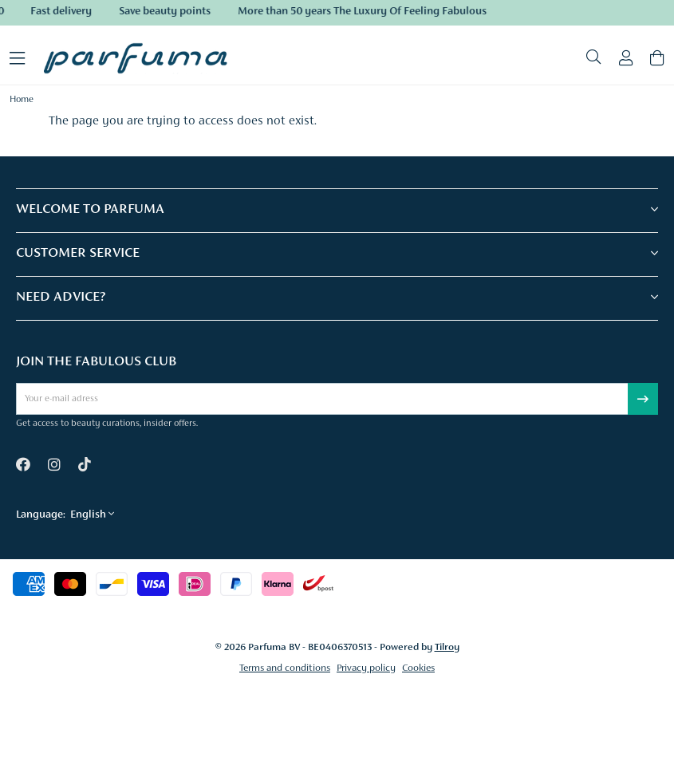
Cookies (418, 668)
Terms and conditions (284, 668)
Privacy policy (366, 668)
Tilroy (447, 647)
